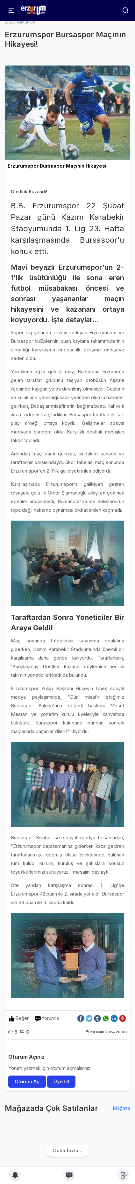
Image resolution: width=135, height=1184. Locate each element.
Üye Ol (61, 1081)
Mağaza (121, 1108)
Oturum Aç (27, 1081)
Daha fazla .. (67, 1150)
